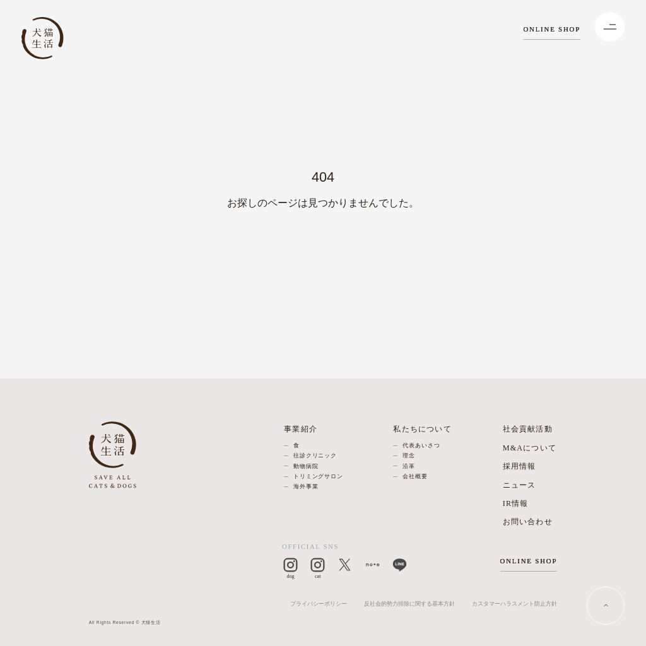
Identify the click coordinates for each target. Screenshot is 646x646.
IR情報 (516, 503)
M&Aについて (530, 447)
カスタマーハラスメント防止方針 (514, 604)
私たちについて (422, 429)
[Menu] (610, 27)
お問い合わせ (528, 521)
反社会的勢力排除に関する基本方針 (409, 604)
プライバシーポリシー (318, 604)
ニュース (519, 485)
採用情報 (519, 466)
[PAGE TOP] (606, 606)
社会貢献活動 (528, 429)
